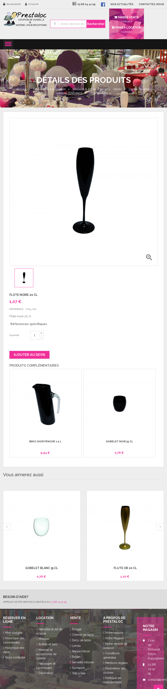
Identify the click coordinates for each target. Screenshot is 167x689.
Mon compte (13, 632)
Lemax (76, 645)
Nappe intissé (81, 651)
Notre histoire (114, 632)
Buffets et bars (48, 644)
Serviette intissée (83, 662)
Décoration (46, 673)
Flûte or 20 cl (125, 568)
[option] (27, 277)
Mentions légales (116, 663)
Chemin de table (83, 634)
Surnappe (78, 667)
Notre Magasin (114, 638)
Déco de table (81, 640)
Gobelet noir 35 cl (119, 441)
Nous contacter (15, 657)
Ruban (76, 656)
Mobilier (44, 638)
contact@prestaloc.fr (153, 679)
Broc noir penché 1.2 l (45, 441)
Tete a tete (78, 673)
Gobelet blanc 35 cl (41, 568)
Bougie (76, 629)
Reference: (16, 309)
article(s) (126, 29)
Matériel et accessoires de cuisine (46, 654)
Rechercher (96, 24)
